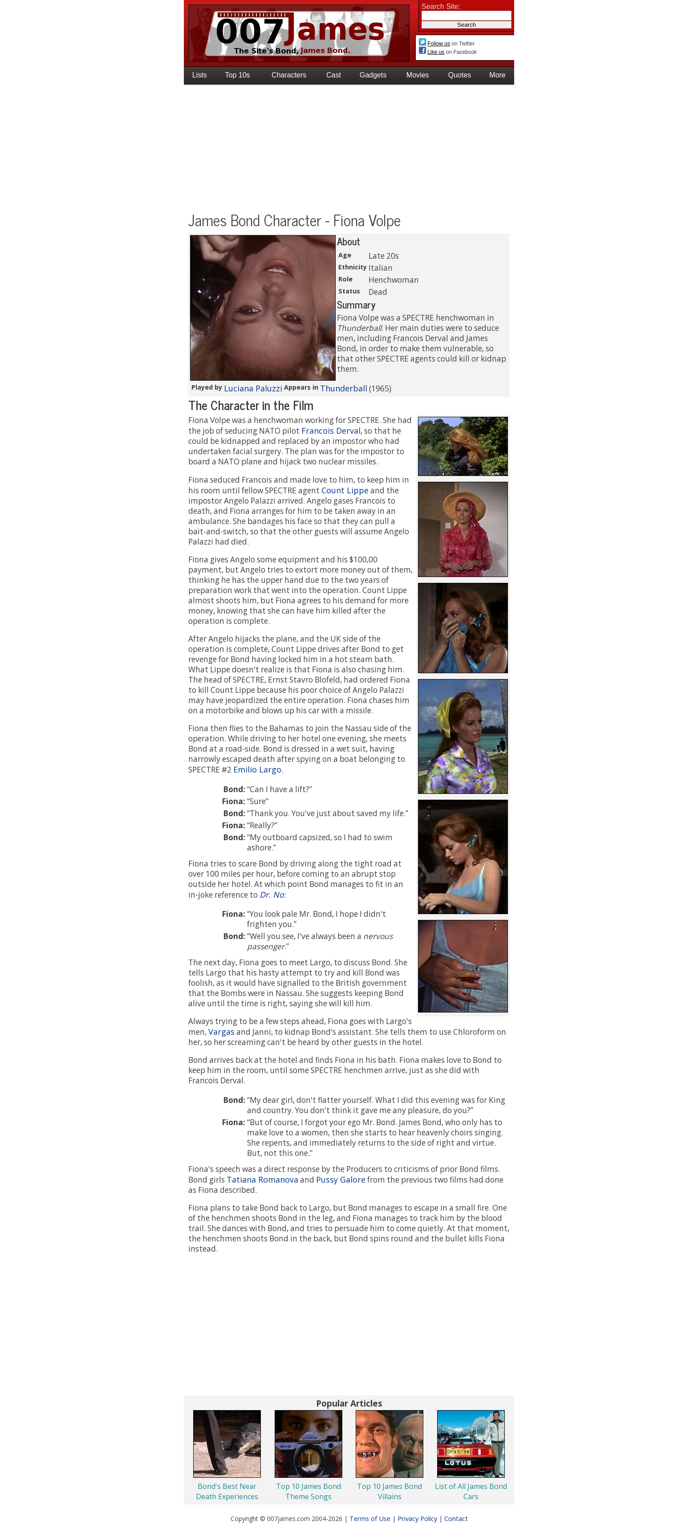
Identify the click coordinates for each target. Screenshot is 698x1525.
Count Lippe (345, 490)
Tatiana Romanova (262, 1179)
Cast (333, 75)
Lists (199, 75)
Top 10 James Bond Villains (389, 1491)
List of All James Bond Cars (471, 1491)
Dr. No (272, 894)
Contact (456, 1518)
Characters (289, 75)
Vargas (221, 1031)
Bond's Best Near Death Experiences (227, 1491)
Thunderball (343, 388)
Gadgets (373, 75)
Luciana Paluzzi (253, 388)
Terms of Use (369, 1518)
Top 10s (237, 75)
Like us (435, 52)
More (497, 75)
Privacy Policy (417, 1518)
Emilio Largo (257, 769)
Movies (417, 75)
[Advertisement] (349, 149)
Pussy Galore (340, 1179)
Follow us (438, 44)
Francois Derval (331, 430)
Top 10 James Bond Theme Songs (308, 1491)
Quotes (459, 75)
